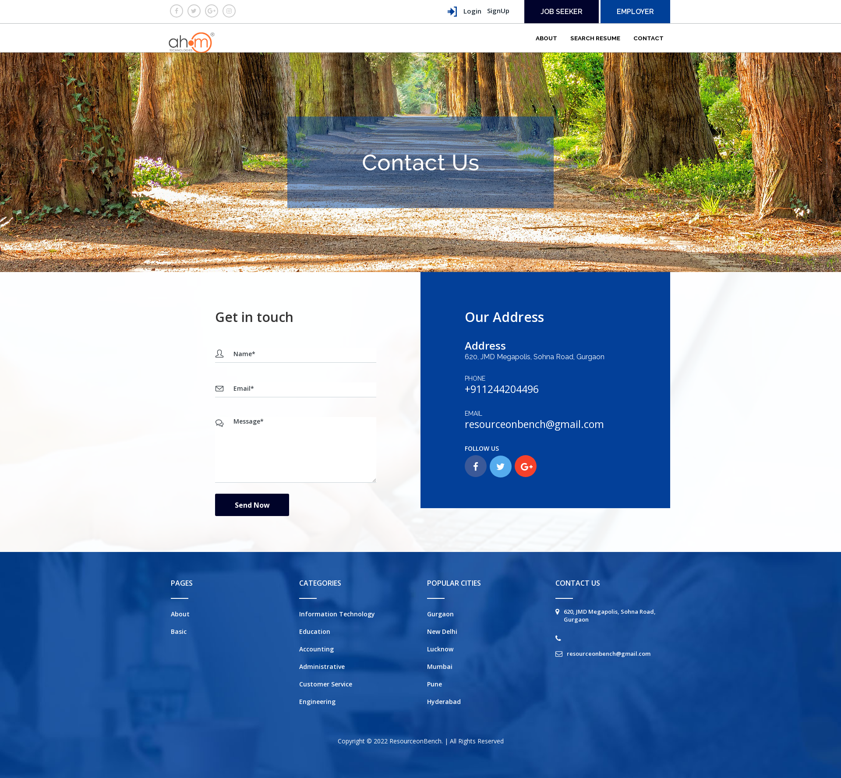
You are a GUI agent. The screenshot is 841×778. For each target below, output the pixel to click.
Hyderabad (444, 701)
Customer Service (325, 684)
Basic (179, 631)
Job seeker (562, 11)
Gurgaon (440, 614)
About (546, 38)
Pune (434, 684)
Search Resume (595, 38)
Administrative (322, 666)
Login (464, 11)
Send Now (252, 505)
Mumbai (439, 666)
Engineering (317, 701)
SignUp (498, 10)
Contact (648, 38)
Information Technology (337, 614)
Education (314, 631)
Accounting (316, 649)
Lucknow (440, 649)
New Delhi (442, 631)
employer (635, 11)
